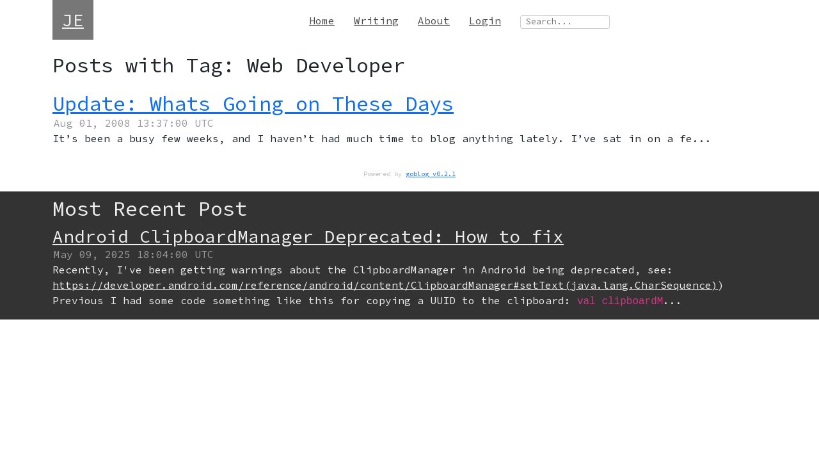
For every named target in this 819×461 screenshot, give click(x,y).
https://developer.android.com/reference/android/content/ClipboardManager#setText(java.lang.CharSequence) (385, 285)
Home (322, 20)
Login (485, 20)
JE (73, 19)
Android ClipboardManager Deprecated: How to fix (308, 236)
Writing (376, 20)
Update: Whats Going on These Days (253, 104)
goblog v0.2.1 (431, 174)
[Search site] (565, 22)
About (434, 20)
